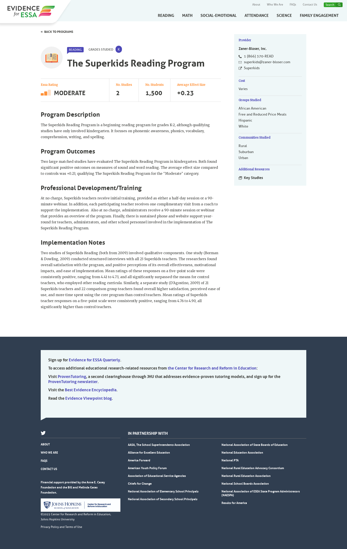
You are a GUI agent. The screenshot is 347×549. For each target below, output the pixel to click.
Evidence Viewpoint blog (88, 398)
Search (330, 5)
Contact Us (310, 4)
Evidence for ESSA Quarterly (94, 360)
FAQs (293, 4)
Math (187, 15)
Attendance (257, 15)
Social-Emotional (218, 15)
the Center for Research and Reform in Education (212, 368)
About (256, 4)
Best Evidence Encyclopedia (90, 390)
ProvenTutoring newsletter (73, 381)
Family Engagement (319, 15)
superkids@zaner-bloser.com (267, 62)
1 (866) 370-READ (259, 56)
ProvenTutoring (72, 376)
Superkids (252, 68)
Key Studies (253, 177)
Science (284, 15)
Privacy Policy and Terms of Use (61, 527)
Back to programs (58, 31)
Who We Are (275, 4)
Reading (166, 15)
